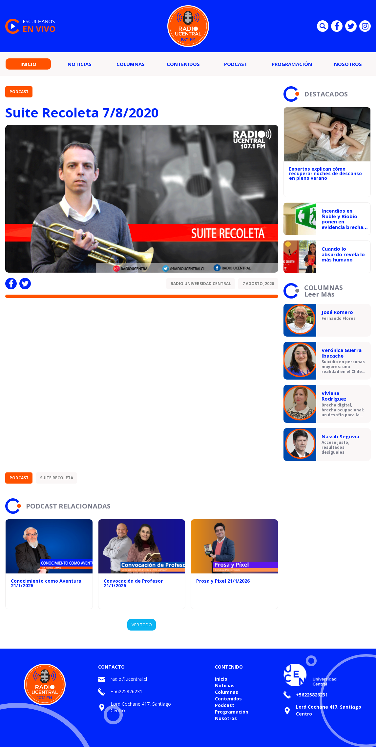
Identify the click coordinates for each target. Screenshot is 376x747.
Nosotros (348, 64)
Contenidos (183, 64)
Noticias (80, 64)
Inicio (28, 64)
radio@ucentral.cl (129, 679)
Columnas (130, 64)
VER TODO (142, 625)
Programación (292, 64)
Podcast (235, 64)
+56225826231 (126, 691)
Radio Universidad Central (201, 283)
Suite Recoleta (56, 478)
